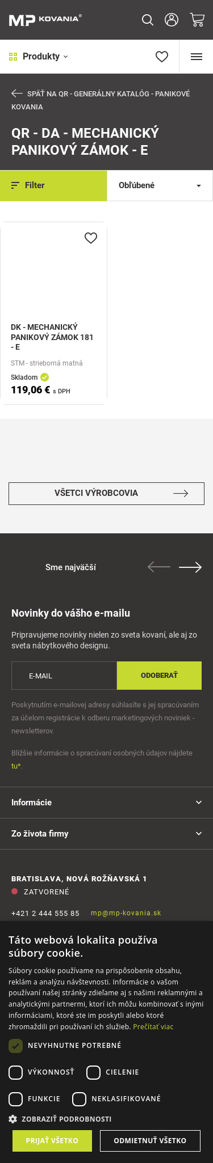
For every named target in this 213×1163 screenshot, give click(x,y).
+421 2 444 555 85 (45, 913)
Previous (159, 566)
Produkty (38, 56)
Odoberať (159, 675)
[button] (106, 1119)
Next (190, 567)
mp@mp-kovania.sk (126, 913)
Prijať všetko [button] (52, 1140)
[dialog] (106, 1042)
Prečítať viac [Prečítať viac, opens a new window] (153, 1027)
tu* (16, 766)
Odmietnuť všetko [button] (150, 1140)
